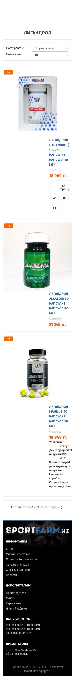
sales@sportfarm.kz (18, 632)
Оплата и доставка (18, 554)
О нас (9, 549)
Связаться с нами (17, 564)
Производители (16, 592)
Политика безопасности (21, 559)
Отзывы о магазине (18, 569)
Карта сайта (14, 603)
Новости (11, 575)
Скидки (10, 598)
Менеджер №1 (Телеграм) (23, 624)
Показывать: (14, 54)
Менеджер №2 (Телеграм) (23, 628)
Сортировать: (15, 48)
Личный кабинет (16, 608)
